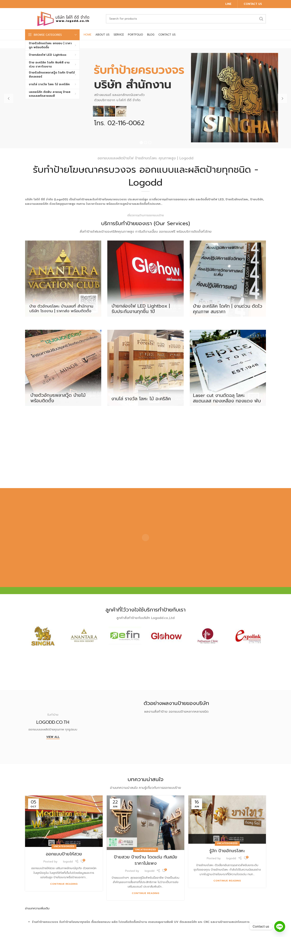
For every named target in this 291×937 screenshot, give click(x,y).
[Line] (279, 926)
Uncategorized (64, 846)
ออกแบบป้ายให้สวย (64, 854)
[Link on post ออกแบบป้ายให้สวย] (64, 821)
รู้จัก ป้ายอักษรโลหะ (227, 850)
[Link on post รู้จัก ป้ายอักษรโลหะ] (227, 819)
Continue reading (64, 884)
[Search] (186, 18)
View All (53, 737)
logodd (68, 861)
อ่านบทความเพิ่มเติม (37, 908)
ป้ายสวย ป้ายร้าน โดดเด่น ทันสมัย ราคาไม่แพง (145, 860)
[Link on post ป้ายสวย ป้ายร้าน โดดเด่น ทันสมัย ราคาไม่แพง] (145, 822)
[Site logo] (63, 18)
